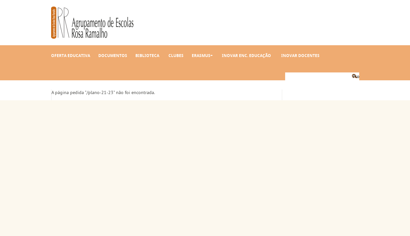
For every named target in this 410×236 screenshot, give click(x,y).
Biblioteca (147, 55)
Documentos (112, 55)
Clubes (176, 55)
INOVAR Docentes (300, 55)
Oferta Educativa (70, 55)
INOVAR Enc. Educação (246, 55)
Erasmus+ (202, 55)
